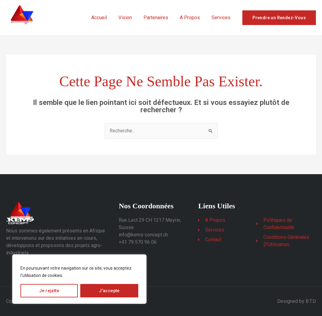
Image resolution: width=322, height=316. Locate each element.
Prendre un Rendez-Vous (279, 17)
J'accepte (109, 290)
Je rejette (49, 290)
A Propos (193, 17)
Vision (131, 17)
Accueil (107, 17)
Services (221, 17)
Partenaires (160, 17)
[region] (79, 279)
